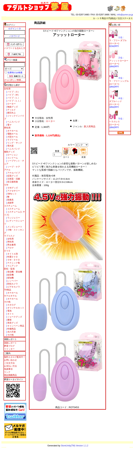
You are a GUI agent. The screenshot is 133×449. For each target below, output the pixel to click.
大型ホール (12, 137)
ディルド (11, 110)
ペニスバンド (13, 122)
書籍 (9, 320)
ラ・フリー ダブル (118, 40)
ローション (12, 155)
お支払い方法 (10, 366)
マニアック (12, 266)
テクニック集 (13, 263)
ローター (11, 104)
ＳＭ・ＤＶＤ (13, 260)
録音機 (10, 275)
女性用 (7, 89)
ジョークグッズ (14, 317)
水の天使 (11, 332)
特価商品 (11, 329)
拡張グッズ (12, 176)
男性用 (7, 128)
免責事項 (8, 369)
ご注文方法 (9, 363)
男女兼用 (11, 245)
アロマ (10, 248)
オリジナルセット (15, 308)
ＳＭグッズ (12, 188)
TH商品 (7, 290)
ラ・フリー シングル (119, 81)
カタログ (11, 305)
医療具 (10, 200)
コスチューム (10, 206)
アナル (7, 170)
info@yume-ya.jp (125, 14)
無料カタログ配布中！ (14, 357)
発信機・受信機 (14, 272)
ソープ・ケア (13, 167)
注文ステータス (125, 18)
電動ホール (12, 134)
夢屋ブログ (9, 346)
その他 (7, 302)
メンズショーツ (14, 227)
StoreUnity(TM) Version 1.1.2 (74, 445)
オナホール (12, 131)
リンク (7, 372)
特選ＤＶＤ (12, 257)
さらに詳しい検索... (13, 80)
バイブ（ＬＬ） (14, 101)
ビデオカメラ (13, 287)
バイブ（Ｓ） (13, 92)
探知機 (10, 278)
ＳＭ (6, 185)
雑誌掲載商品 (10, 375)
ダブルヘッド (115, 101)
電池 (9, 311)
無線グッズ (12, 107)
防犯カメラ (12, 284)
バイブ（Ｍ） (13, 95)
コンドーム (12, 158)
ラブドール (12, 140)
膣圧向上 (11, 113)
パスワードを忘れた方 (14, 48)
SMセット (12, 194)
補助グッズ (9, 152)
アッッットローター (118, 60)
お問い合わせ (10, 360)
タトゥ (10, 314)
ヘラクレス (114, 121)
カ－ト (96, 18)
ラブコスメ (9, 236)
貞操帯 (10, 203)
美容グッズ (12, 323)
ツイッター (9, 349)
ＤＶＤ (7, 251)
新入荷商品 (89, 126)
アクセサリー (13, 191)
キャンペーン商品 (15, 326)
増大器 (10, 146)
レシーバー (12, 281)
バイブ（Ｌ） (13, 98)
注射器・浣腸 (13, 179)
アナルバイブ (13, 173)
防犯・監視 (9, 269)
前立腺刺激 (12, 182)
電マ (9, 125)
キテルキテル (10, 296)
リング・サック (14, 143)
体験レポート (10, 343)
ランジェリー (13, 218)
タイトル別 (12, 254)
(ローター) (114, 43)
